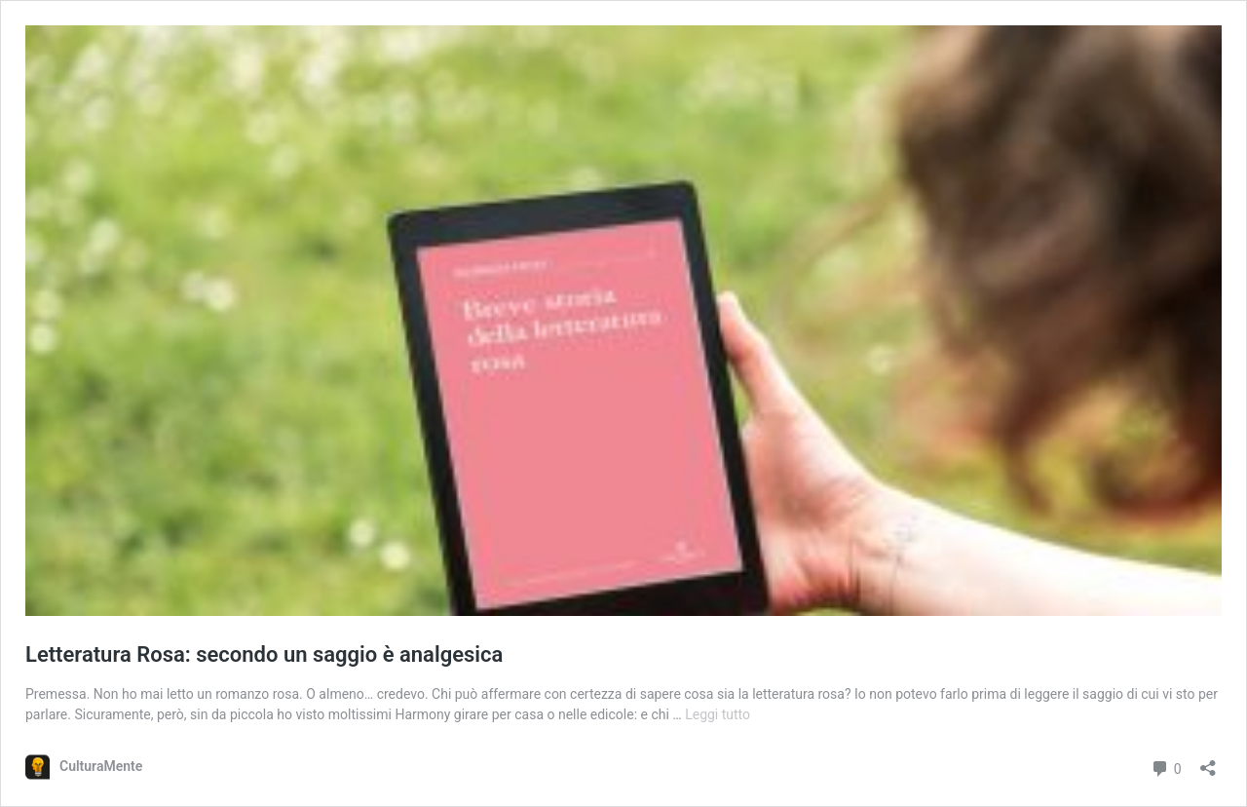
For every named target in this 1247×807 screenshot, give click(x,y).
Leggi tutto (717, 714)
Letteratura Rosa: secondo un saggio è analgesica (264, 654)
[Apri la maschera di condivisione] (1208, 762)
